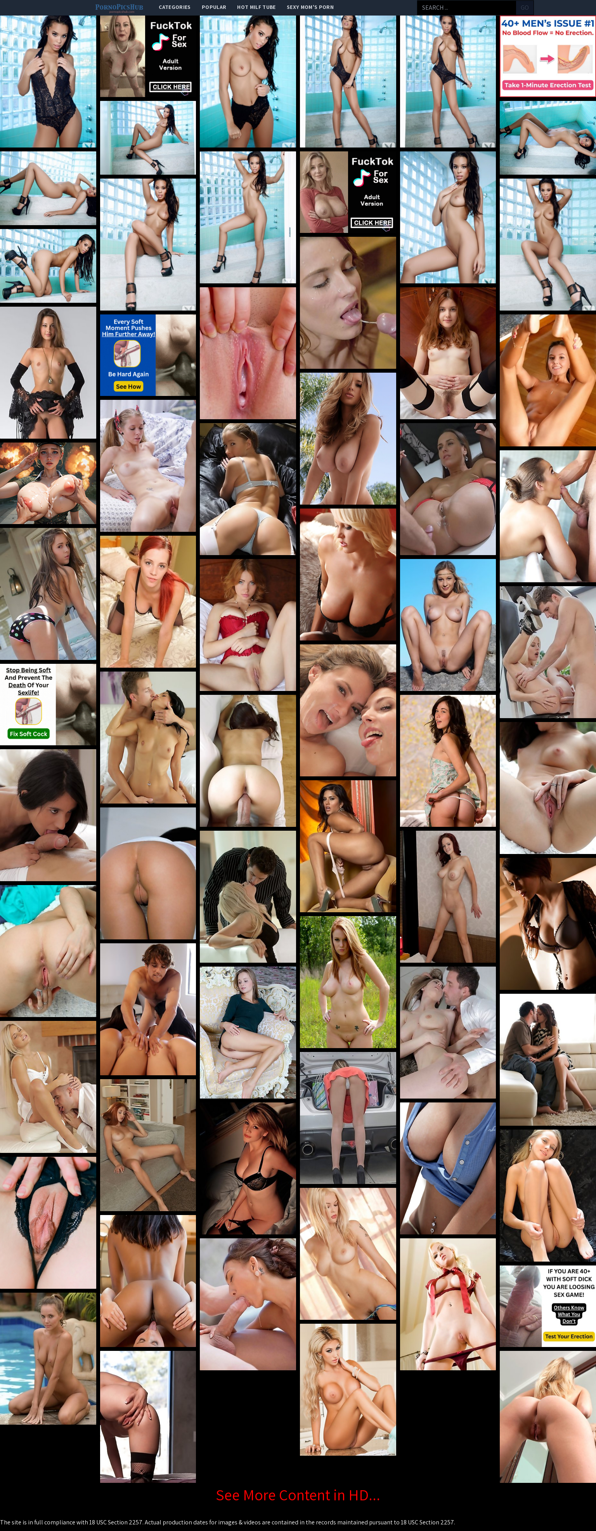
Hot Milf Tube (256, 6)
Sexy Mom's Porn (310, 6)
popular (214, 6)
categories (175, 6)
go (525, 7)
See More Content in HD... (298, 1494)
